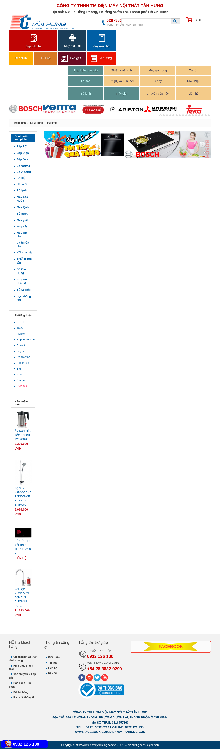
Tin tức (193, 70)
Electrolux (23, 362)
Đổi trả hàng (20, 692)
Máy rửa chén (22, 234)
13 (202, 115)
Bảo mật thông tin (24, 697)
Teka (20, 328)
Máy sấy (22, 226)
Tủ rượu (157, 81)
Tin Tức (52, 662)
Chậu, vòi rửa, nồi (122, 81)
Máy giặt (121, 93)
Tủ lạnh (86, 93)
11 (196, 115)
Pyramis (22, 386)
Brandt (21, 345)
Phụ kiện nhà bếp (86, 70)
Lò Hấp (21, 178)
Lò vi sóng (24, 171)
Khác (20, 374)
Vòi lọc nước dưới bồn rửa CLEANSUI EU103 (22, 597)
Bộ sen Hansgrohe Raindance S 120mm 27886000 (23, 496)
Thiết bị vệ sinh (122, 70)
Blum (20, 368)
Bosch (20, 322)
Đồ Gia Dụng (21, 271)
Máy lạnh (23, 207)
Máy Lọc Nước (22, 198)
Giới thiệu (193, 81)
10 (193, 115)
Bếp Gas (22, 159)
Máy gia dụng (157, 70)
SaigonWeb (152, 745)
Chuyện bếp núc (157, 93)
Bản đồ (52, 673)
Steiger (21, 380)
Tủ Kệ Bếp (24, 289)
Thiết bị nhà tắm (24, 260)
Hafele (21, 333)
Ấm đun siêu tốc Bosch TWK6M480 (23, 435)
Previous (52, 144)
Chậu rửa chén (23, 244)
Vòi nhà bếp (24, 252)
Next (202, 144)
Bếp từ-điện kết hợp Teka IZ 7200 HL (23, 547)
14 (206, 115)
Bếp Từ (21, 146)
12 (199, 115)
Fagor (20, 351)
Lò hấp (85, 81)
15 (209, 115)
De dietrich (23, 357)
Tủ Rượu (22, 213)
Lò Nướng (23, 165)
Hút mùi (22, 184)
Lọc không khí (24, 298)
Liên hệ (194, 93)
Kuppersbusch (25, 339)
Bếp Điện (23, 153)
